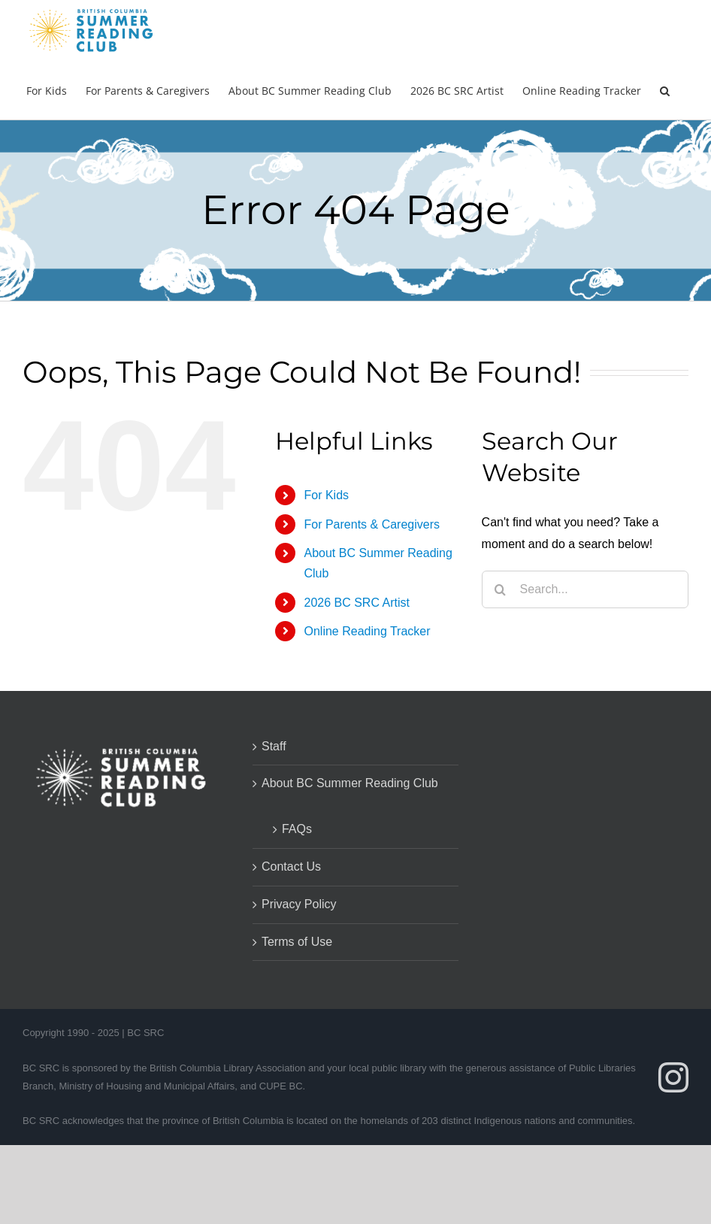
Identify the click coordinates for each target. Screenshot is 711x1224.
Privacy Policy (299, 904)
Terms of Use (297, 941)
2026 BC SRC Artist (357, 602)
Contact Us (291, 866)
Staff (274, 746)
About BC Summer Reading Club (350, 783)
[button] (665, 89)
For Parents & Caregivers (372, 524)
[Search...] (585, 589)
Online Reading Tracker (367, 631)
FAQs (297, 829)
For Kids (326, 495)
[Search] (500, 589)
